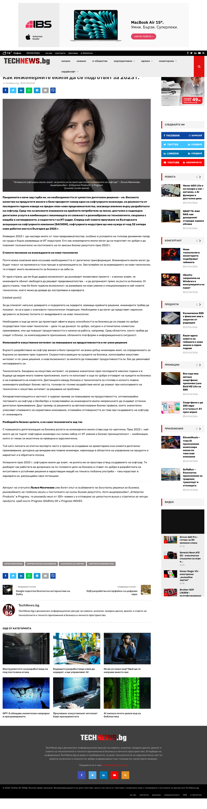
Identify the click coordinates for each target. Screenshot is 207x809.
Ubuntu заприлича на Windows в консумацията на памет (193, 292)
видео (169, 512)
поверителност (172, 805)
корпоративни (123, 61)
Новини (32, 82)
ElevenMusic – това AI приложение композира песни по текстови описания (191, 458)
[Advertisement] (77, 541)
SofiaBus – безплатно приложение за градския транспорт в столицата (192, 488)
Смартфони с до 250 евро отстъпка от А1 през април (193, 418)
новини (81, 61)
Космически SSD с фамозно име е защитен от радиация (193, 328)
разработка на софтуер (72, 574)
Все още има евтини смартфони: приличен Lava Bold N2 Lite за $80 (192, 392)
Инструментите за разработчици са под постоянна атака (25, 681)
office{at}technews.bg (115, 775)
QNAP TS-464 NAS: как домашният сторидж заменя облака (193, 228)
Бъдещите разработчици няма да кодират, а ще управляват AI (74, 681)
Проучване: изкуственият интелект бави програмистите (75, 725)
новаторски (166, 61)
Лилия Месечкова (13, 574)
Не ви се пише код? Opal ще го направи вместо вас (122, 681)
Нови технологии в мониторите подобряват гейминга (191, 266)
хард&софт (68, 71)
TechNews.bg (12, 94)
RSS (185, 805)
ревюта (170, 187)
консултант (173, 251)
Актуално (8, 82)
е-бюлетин (87, 53)
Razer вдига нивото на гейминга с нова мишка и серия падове (193, 353)
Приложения (174, 439)
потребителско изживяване (41, 574)
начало (65, 61)
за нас (48, 53)
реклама (73, 53)
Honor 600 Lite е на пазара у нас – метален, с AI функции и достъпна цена (193, 203)
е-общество (99, 61)
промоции (172, 375)
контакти (60, 53)
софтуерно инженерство (101, 574)
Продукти (172, 314)
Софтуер (42, 82)
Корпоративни (20, 82)
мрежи (145, 61)
